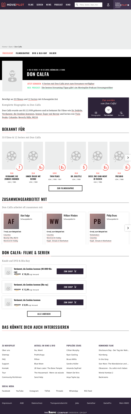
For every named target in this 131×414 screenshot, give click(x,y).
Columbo (13, 117)
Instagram (34, 391)
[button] (96, 114)
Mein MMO (124, 403)
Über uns (6, 350)
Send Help (38, 377)
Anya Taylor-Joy (73, 377)
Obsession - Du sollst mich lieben (113, 368)
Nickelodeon (94, 235)
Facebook (6, 391)
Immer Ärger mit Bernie (47, 113)
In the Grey (103, 359)
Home (4, 47)
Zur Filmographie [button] (65, 188)
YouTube (19, 391)
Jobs (77, 403)
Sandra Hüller (72, 363)
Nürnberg (103, 354)
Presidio (119, 176)
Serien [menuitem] (40, 4)
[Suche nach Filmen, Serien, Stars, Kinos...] (88, 4)
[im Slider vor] (128, 158)
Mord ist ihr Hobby (11, 241)
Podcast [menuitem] (58, 4)
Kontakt (5, 368)
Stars (11, 47)
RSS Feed (88, 391)
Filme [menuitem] (31, 4)
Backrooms (103, 377)
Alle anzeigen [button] (44, 313)
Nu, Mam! (38, 350)
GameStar (91, 403)
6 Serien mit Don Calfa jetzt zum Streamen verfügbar (68, 83)
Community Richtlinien (12, 377)
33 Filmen (18, 99)
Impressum (7, 403)
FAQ (4, 359)
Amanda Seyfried (74, 368)
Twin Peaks (55, 176)
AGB (22, 403)
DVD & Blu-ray (39, 53)
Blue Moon (38, 363)
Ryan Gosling (72, 354)
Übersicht (8, 53)
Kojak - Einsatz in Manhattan (57, 241)
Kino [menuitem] (68, 4)
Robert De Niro (73, 372)
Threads (59, 391)
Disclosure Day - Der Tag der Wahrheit (114, 350)
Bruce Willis (72, 359)
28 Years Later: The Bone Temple (48, 368)
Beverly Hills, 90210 (28, 117)
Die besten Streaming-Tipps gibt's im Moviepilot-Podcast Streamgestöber (77, 87)
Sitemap (5, 354)
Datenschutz (37, 403)
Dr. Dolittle (77, 110)
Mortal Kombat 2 (106, 372)
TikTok (47, 391)
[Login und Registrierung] (108, 5)
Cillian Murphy (73, 350)
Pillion (37, 359)
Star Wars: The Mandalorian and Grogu (114, 363)
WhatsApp (73, 391)
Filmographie (23, 53)
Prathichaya (39, 354)
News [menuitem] (48, 4)
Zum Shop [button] (70, 271)
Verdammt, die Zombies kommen (18, 113)
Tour (4, 372)
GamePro (107, 403)
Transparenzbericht (58, 403)
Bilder (53, 53)
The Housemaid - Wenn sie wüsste (49, 372)
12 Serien (32, 99)
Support (5, 363)
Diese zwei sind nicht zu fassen (97, 177)
